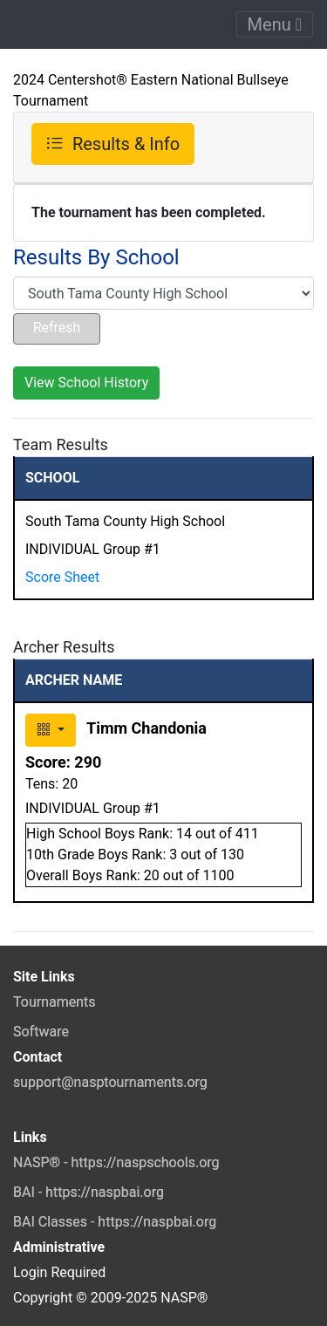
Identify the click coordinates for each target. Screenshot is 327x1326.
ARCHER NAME (73, 680)
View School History (86, 382)
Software (41, 1031)
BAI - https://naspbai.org (88, 1192)
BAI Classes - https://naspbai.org (114, 1221)
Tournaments (54, 1002)
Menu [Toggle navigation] (275, 24)
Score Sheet (62, 577)
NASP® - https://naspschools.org (116, 1162)
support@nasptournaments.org (110, 1082)
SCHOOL (52, 477)
